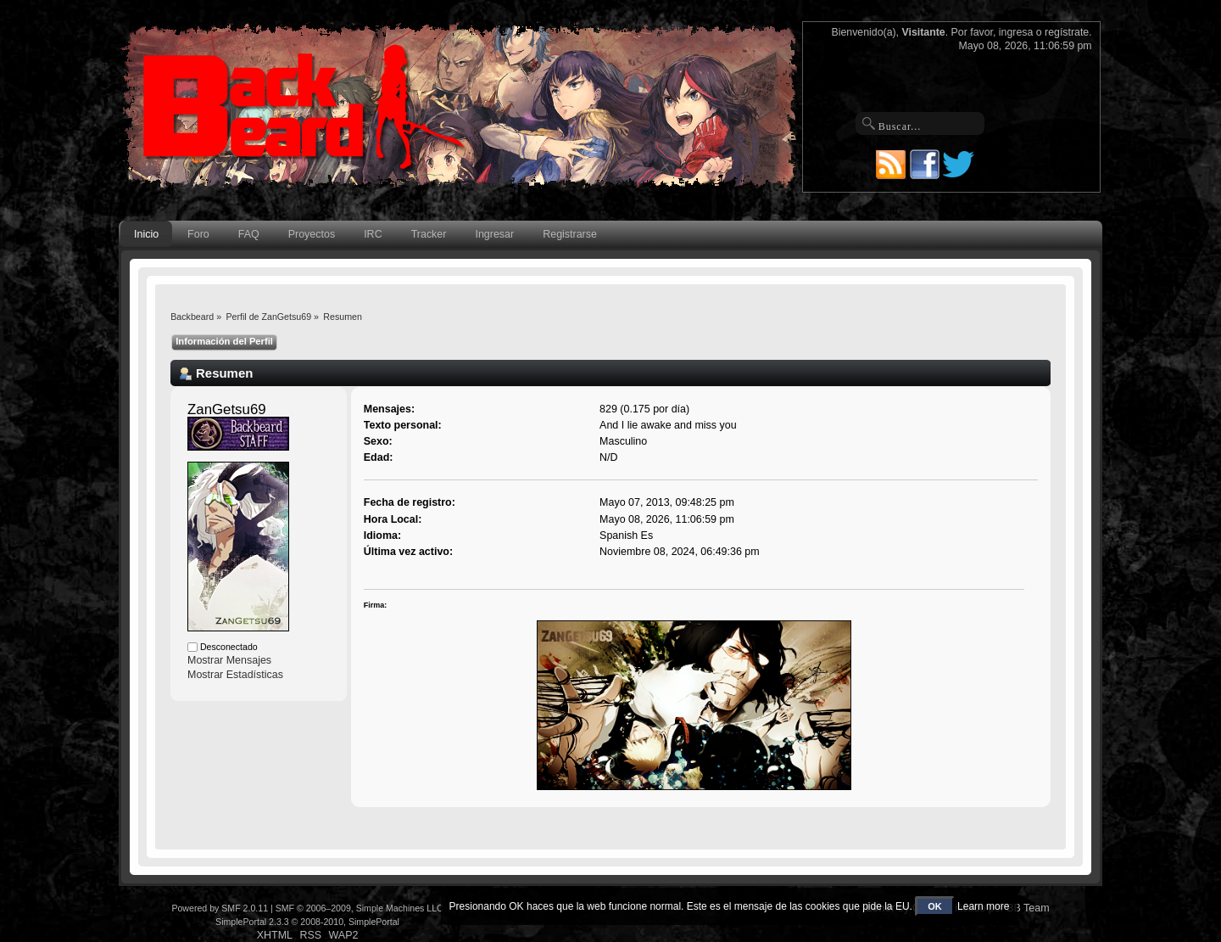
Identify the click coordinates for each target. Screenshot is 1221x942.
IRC (373, 234)
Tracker (429, 234)
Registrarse (570, 234)
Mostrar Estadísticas (235, 675)
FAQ (248, 234)
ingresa (1016, 32)
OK (935, 906)
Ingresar (494, 234)
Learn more (983, 906)
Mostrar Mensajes (229, 660)
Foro (198, 234)
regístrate (1067, 32)
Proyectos (311, 234)
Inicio (146, 234)
